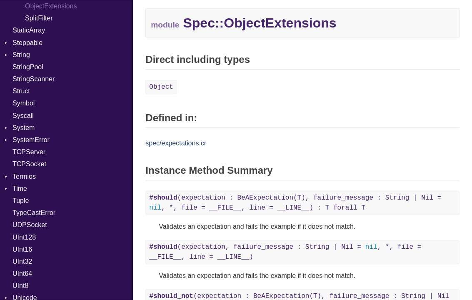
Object (161, 87)
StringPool (27, 66)
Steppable (27, 42)
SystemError (31, 139)
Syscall (23, 115)
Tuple (20, 200)
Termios (24, 176)
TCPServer (28, 151)
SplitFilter (39, 18)
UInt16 (22, 249)
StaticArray (28, 30)
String (21, 54)
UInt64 (22, 273)
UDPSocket (29, 224)
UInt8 (20, 285)
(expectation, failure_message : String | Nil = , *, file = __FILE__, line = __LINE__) (285, 252)
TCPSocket (29, 164)
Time (19, 188)
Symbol (23, 103)
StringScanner (33, 78)
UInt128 (24, 237)
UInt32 (22, 261)
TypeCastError (33, 212)
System (23, 127)
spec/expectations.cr (175, 143)
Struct (21, 91)
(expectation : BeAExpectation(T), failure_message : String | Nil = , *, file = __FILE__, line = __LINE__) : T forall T (295, 203)
